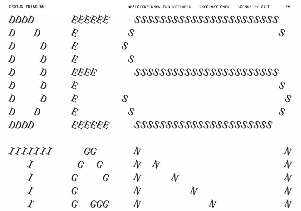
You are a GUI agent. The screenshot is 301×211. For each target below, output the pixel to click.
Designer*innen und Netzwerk (144, 7)
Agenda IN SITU (254, 7)
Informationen (207, 7)
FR (287, 7)
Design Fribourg (26, 7)
